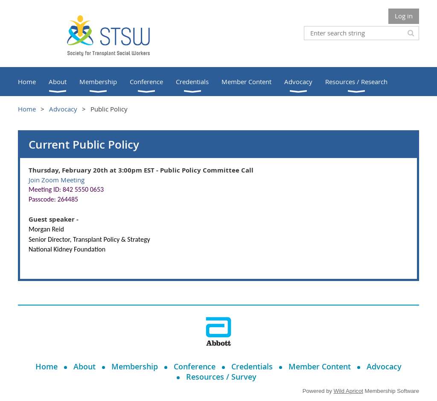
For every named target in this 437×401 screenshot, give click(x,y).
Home (27, 109)
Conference (195, 366)
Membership (134, 366)
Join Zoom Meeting (56, 180)
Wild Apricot (348, 391)
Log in (404, 16)
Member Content (319, 366)
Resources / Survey (221, 377)
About (84, 366)
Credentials (252, 366)
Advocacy (63, 109)
